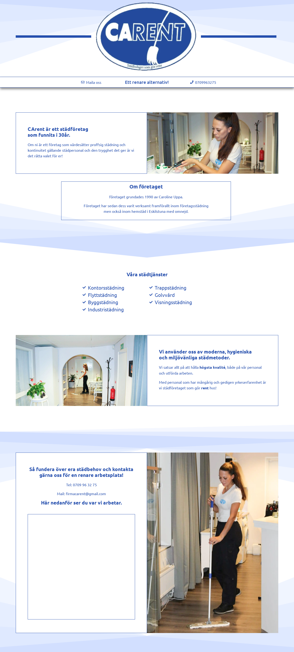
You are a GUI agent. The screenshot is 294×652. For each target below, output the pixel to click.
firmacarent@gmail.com (86, 493)
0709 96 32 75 (85, 484)
